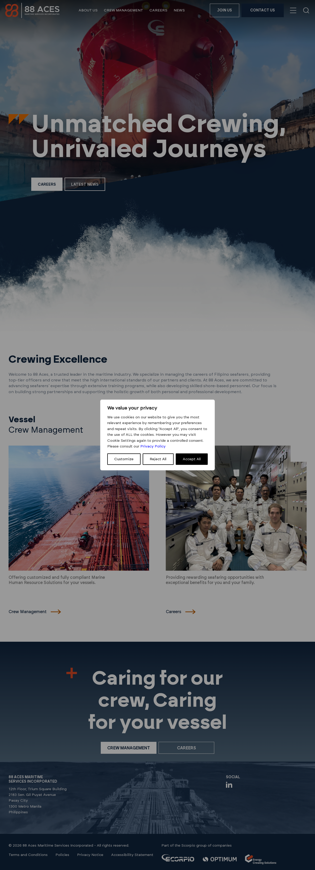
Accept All (192, 459)
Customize (124, 459)
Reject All (158, 459)
